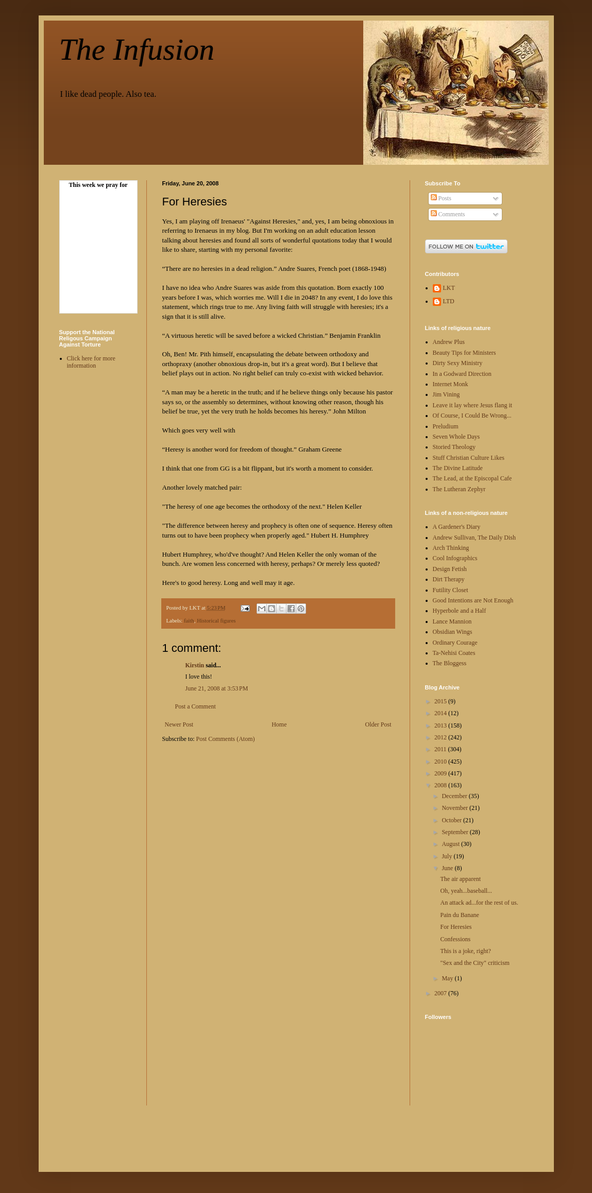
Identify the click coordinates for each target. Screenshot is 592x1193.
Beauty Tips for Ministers (464, 352)
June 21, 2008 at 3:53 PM (216, 688)
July (447, 856)
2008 (441, 785)
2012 (441, 737)
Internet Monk (450, 384)
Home (279, 724)
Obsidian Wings (452, 631)
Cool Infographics (455, 558)
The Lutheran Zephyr (459, 489)
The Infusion (137, 49)
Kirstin (195, 665)
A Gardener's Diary (457, 526)
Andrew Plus (449, 341)
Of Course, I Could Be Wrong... (472, 415)
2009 (441, 773)
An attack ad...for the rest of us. (479, 902)
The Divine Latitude (458, 468)
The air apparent (460, 879)
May (448, 978)
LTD (448, 301)
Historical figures (216, 620)
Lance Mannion (452, 621)
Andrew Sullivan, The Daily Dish (474, 537)
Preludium (446, 426)
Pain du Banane (459, 915)
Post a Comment (195, 706)
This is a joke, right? (465, 951)
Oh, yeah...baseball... (466, 890)
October (452, 820)
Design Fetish (450, 569)
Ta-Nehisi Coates (454, 652)
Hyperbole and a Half (459, 610)
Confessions (455, 939)
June (448, 868)
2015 (441, 701)
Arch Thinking (451, 547)
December (455, 796)
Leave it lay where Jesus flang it (473, 405)
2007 (441, 993)
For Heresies (455, 926)
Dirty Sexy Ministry (458, 363)
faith (189, 620)
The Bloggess (450, 663)
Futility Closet (450, 590)
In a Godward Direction (462, 373)
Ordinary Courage (455, 642)
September (455, 832)
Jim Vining (446, 394)
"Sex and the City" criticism (474, 962)
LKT (449, 287)
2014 (441, 713)
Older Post (378, 724)
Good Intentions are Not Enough (473, 600)
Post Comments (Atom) (225, 738)
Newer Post (179, 724)
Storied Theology (454, 447)
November (455, 807)
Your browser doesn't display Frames (98, 249)
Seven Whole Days (456, 436)
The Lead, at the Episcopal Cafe (472, 478)
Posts (441, 198)
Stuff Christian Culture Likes (468, 457)
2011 (441, 749)
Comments (448, 214)
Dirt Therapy (449, 579)
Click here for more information (91, 362)
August (451, 844)
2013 (441, 725)
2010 (441, 761)
